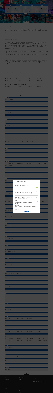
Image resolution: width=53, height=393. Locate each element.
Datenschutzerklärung (26, 185)
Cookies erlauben (26, 211)
